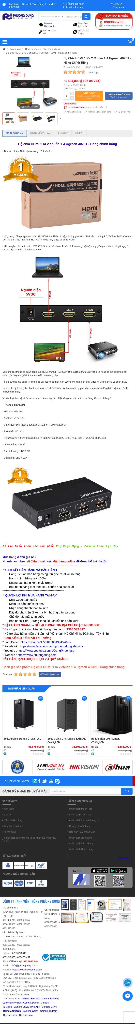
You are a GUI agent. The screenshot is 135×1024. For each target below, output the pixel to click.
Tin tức (25, 4)
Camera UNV (49, 1006)
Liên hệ (51, 4)
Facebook (123, 858)
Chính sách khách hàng (81, 849)
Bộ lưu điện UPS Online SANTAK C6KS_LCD (66, 740)
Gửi (127, 791)
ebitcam (53, 1011)
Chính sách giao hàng (80, 814)
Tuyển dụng (38, 4)
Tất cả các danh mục (50, 16)
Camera (27, 1011)
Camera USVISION (24, 1006)
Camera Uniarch (12, 1011)
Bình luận (63, 133)
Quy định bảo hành (13, 826)
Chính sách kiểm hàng (80, 837)
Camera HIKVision (11, 1002)
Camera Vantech (49, 998)
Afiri (37, 1006)
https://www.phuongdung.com (27, 969)
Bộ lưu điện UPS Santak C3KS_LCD (105, 740)
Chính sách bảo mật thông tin (84, 820)
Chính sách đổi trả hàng (81, 843)
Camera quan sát (30, 998)
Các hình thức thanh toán (82, 832)
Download (14, 6)
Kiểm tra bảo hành (74, 3)
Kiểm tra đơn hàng (74, 7)
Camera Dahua (31, 1002)
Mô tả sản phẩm (14, 133)
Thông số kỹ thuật (40, 133)
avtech (34, 1011)
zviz (15, 1015)
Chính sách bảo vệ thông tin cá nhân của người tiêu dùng (30, 839)
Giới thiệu (14, 4)
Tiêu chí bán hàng (13, 820)
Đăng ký (118, 3)
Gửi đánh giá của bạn (49, 674)
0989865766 (78, 107)
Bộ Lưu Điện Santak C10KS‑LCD (22, 738)
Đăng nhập (118, 7)
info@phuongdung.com (24, 965)
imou (30, 1015)
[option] (9, 118)
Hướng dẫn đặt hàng (79, 826)
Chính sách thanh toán (80, 808)
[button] (89, 96)
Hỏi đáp (79, 133)
